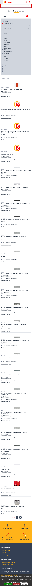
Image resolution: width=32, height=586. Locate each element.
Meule (5, 65)
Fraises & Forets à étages (7, 49)
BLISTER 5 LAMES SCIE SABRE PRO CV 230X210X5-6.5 (14, 187)
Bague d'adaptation (8, 51)
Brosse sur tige (7, 42)
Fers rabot (6, 58)
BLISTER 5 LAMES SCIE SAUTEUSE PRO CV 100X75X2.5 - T (15, 273)
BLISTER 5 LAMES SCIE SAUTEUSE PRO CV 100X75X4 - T (15, 307)
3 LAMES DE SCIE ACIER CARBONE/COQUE (11, 89)
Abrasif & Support (7, 35)
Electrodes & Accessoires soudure (8, 54)
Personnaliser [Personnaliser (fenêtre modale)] (24, 584)
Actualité (4, 552)
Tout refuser (16, 584)
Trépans (5, 46)
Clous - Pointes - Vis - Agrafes (8, 38)
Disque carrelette (7, 67)
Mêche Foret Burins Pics (8, 29)
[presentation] (1, 2)
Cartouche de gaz (7, 69)
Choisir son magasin (6, 96)
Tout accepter (8, 584)
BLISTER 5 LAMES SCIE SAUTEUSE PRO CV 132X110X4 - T (15, 357)
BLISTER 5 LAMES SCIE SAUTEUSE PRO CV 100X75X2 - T (15, 255)
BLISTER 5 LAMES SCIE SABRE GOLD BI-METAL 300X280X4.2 (16, 170)
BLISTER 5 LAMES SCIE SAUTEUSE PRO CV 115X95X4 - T (15, 340)
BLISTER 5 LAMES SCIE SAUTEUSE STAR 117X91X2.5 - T (14, 432)
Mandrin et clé (6, 44)
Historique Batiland (6, 550)
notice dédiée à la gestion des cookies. (19, 582)
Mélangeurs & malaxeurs (6, 61)
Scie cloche (6, 40)
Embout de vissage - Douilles (8, 32)
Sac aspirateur (7, 63)
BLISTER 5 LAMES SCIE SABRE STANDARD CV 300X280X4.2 (15, 203)
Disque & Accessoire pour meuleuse (8, 26)
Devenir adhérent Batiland (8, 564)
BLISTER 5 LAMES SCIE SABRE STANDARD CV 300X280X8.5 (15, 219)
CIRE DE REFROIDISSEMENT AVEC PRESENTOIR (12, 506)
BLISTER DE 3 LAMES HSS (7, 488)
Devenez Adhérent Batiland (8, 562)
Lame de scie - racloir (8, 23)
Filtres (5, 56)
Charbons (6, 71)
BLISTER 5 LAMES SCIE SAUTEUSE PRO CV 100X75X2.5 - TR (15, 290)
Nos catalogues (6, 555)
